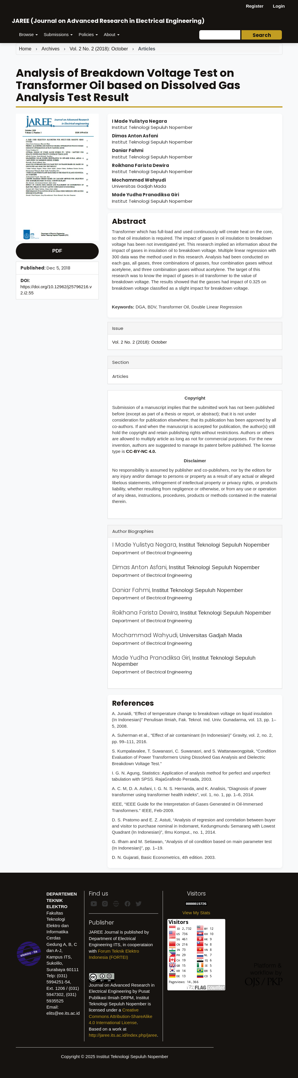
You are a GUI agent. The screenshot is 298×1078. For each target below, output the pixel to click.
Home (25, 48)
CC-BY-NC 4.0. (141, 451)
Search (262, 35)
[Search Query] (219, 35)
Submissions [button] (58, 34)
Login (279, 6)
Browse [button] (28, 34)
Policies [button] (88, 34)
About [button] (111, 34)
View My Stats (196, 912)
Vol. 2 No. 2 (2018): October (99, 48)
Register (254, 6)
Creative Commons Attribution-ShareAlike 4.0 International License (120, 1016)
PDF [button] (57, 251)
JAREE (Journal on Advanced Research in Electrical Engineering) (108, 21)
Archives (50, 48)
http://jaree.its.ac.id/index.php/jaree (123, 1035)
